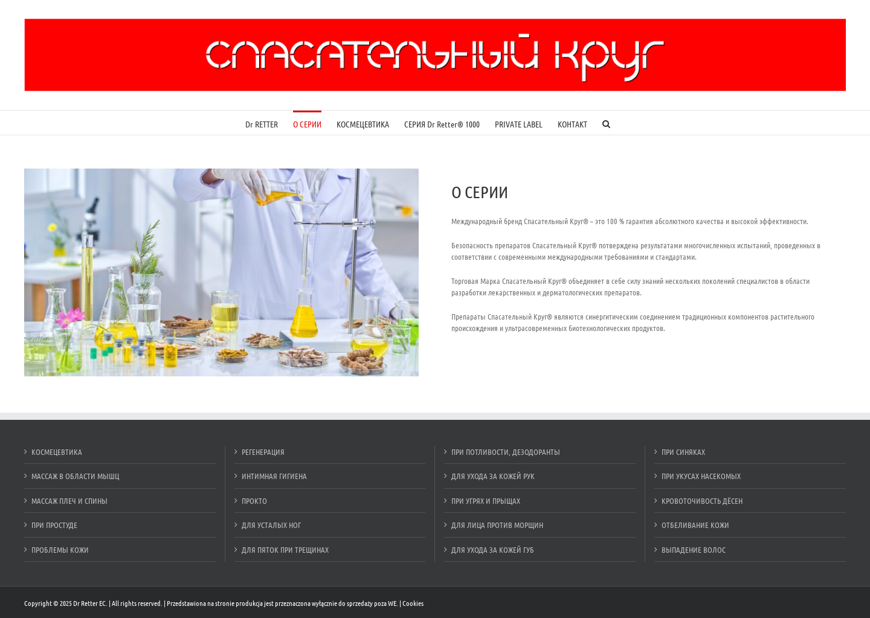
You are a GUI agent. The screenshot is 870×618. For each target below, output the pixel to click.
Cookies (413, 603)
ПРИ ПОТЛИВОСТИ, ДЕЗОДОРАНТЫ (505, 451)
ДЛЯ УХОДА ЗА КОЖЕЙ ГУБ (492, 549)
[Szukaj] (606, 123)
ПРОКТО (254, 500)
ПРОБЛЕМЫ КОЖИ (60, 549)
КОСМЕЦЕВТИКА (56, 451)
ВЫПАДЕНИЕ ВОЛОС (694, 549)
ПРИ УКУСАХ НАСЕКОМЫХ (701, 476)
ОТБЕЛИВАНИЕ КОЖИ (695, 525)
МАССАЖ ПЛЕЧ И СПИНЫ (69, 500)
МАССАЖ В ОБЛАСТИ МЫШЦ (75, 476)
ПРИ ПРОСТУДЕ (54, 525)
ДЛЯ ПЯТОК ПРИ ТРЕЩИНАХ (285, 549)
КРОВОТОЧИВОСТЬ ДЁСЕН (702, 500)
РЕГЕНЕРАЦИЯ (263, 451)
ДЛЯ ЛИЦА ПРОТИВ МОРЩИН (497, 525)
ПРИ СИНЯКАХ (683, 451)
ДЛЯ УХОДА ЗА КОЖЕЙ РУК (493, 476)
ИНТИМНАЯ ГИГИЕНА (274, 476)
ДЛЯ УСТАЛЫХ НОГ (271, 525)
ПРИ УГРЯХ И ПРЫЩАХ (485, 500)
